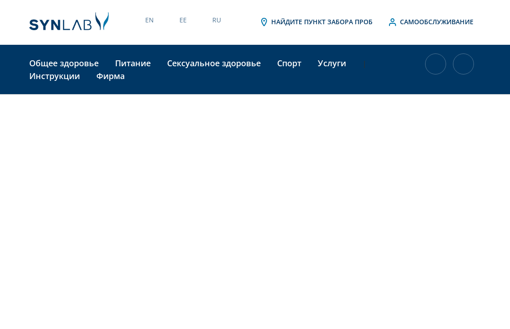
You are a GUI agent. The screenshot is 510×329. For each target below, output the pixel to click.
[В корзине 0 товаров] (435, 73)
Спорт (289, 63)
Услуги (332, 63)
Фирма (110, 75)
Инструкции (54, 75)
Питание (133, 63)
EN (149, 20)
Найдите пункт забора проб (315, 22)
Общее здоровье (64, 63)
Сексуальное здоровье (214, 63)
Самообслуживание (430, 22)
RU (216, 20)
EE (183, 20)
